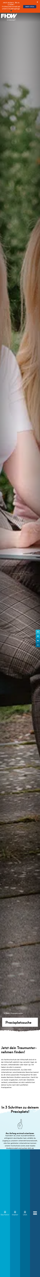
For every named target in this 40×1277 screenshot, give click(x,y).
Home (8, 1013)
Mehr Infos (29, 6)
